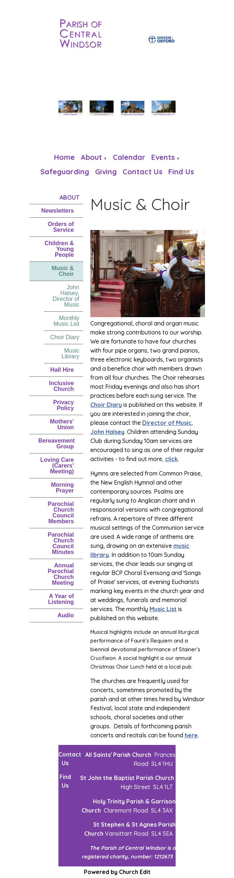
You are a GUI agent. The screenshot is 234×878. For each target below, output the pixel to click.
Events (163, 157)
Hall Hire (62, 370)
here (191, 735)
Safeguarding (64, 171)
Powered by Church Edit (117, 871)
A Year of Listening (61, 599)
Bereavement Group (56, 443)
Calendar (129, 157)
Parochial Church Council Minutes (61, 543)
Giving (106, 171)
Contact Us (143, 171)
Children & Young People (59, 249)
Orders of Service (61, 227)
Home (64, 157)
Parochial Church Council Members (61, 512)
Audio (65, 615)
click (171, 459)
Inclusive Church (61, 386)
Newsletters (57, 211)
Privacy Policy (63, 405)
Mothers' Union (62, 424)
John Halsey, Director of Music (66, 296)
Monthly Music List (66, 321)
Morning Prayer (62, 488)
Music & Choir (63, 271)
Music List (163, 609)
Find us (181, 171)
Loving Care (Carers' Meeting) (57, 465)
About (91, 157)
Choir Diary (64, 337)
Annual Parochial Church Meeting (61, 574)
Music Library (70, 353)
